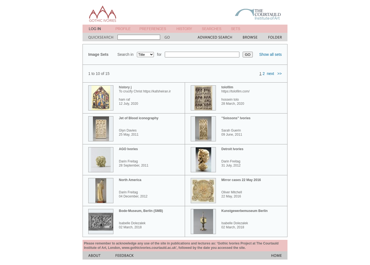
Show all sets (270, 54)
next (270, 73)
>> (279, 73)
